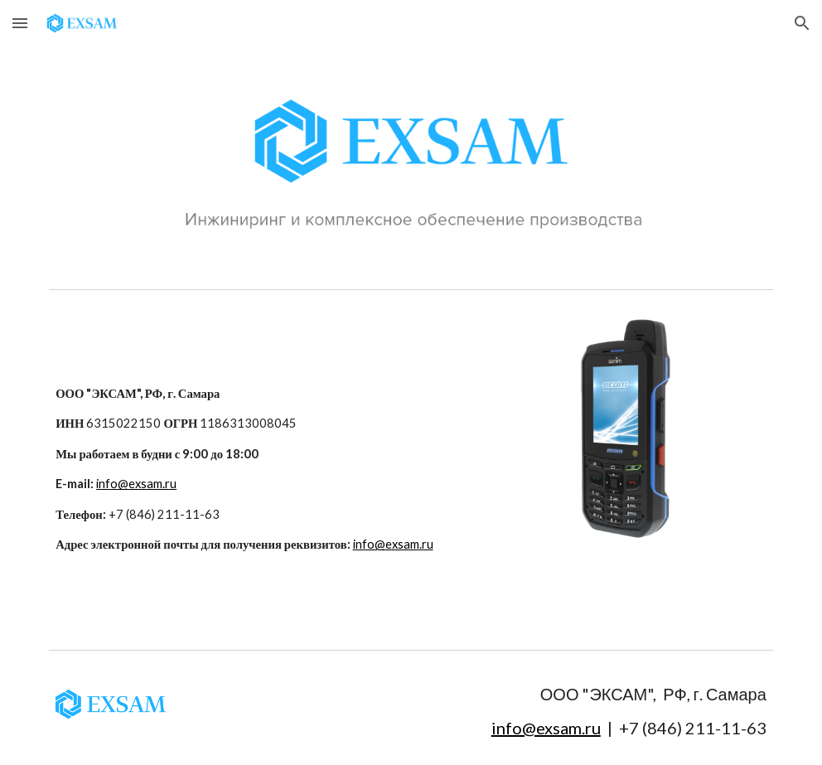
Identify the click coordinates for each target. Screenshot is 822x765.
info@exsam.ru (136, 484)
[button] (20, 23)
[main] (287, 469)
